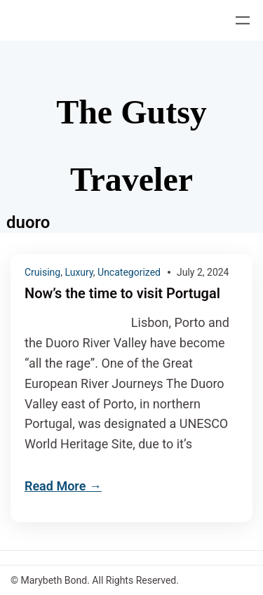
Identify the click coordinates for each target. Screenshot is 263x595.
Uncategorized (129, 272)
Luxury (79, 272)
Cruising (42, 272)
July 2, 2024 (203, 272)
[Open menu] (242, 20)
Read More (55, 486)
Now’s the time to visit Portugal (122, 294)
